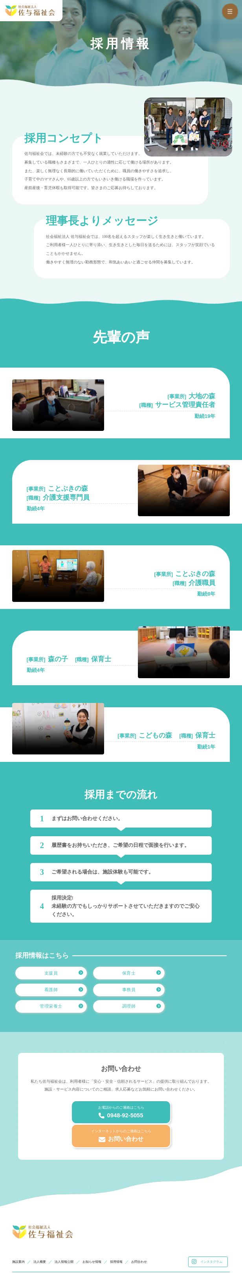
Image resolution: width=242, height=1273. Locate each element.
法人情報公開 (72, 1227)
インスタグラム (208, 1227)
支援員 (59, 974)
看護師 (204, 974)
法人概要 (44, 1227)
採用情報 (133, 1227)
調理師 (204, 994)
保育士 (132, 974)
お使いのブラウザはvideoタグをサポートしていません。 (58, 405)
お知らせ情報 (105, 1227)
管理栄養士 (129, 994)
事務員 (59, 994)
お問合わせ (160, 1227)
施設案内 (20, 1227)
